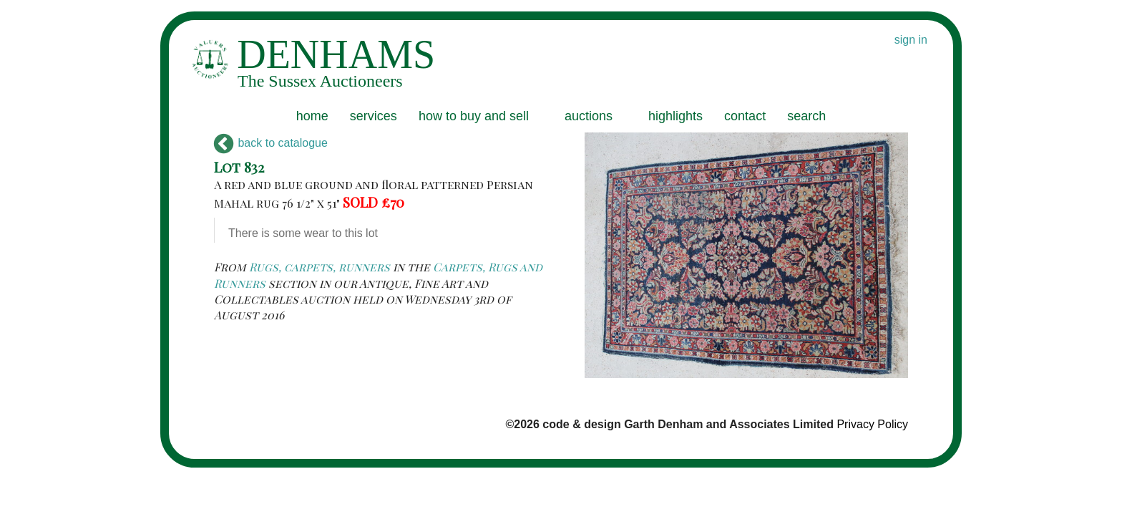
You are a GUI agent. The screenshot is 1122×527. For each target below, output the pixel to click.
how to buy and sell (474, 116)
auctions (589, 116)
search (806, 116)
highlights (675, 116)
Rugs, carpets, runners (319, 266)
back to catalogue (271, 143)
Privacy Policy (872, 424)
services (373, 116)
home (312, 116)
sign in (910, 40)
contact (745, 116)
